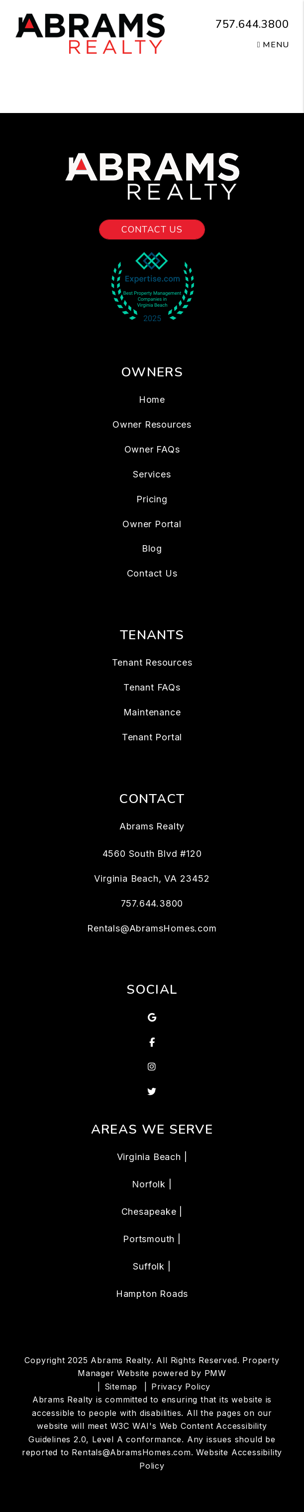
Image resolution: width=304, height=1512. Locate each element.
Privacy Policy (180, 1387)
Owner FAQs (152, 449)
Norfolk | (152, 1184)
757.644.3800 (252, 24)
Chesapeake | (152, 1211)
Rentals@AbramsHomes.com (151, 928)
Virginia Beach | (152, 1157)
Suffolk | (152, 1266)
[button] (152, 1017)
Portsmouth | (152, 1239)
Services (152, 474)
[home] (90, 32)
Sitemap (121, 1387)
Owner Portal (152, 524)
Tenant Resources (152, 662)
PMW (215, 1373)
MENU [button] (273, 44)
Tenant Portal (152, 737)
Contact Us (152, 229)
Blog (152, 548)
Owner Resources (152, 424)
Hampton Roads (152, 1293)
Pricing (152, 499)
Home (152, 399)
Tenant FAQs (152, 687)
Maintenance (152, 712)
